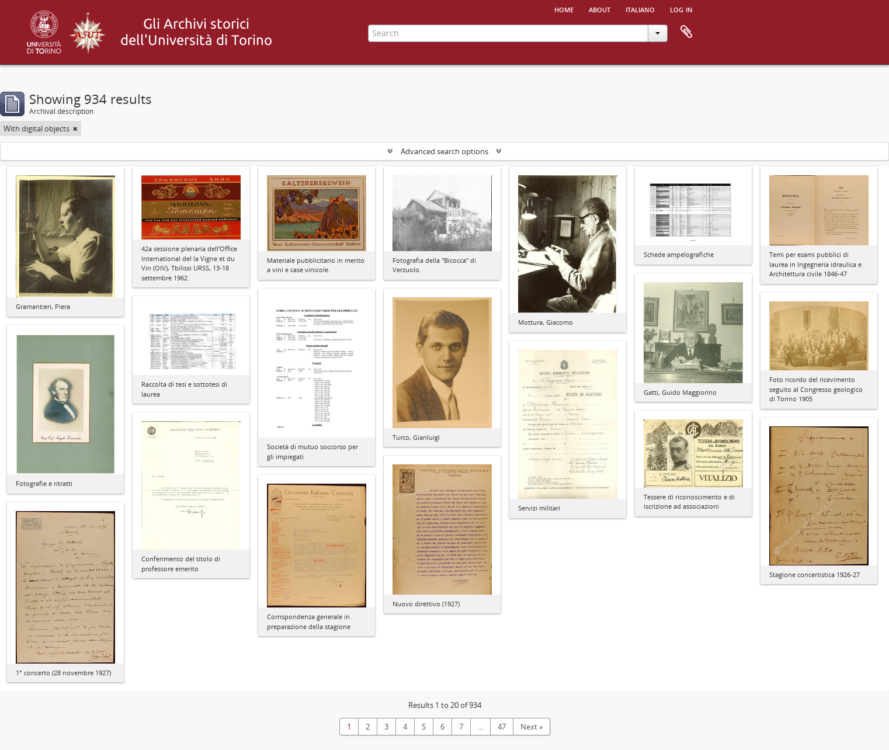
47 (502, 726)
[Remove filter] (75, 128)
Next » (531, 726)
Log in (681, 8)
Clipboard (686, 32)
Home (564, 8)
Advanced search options (444, 151)
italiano (640, 8)
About (599, 8)
